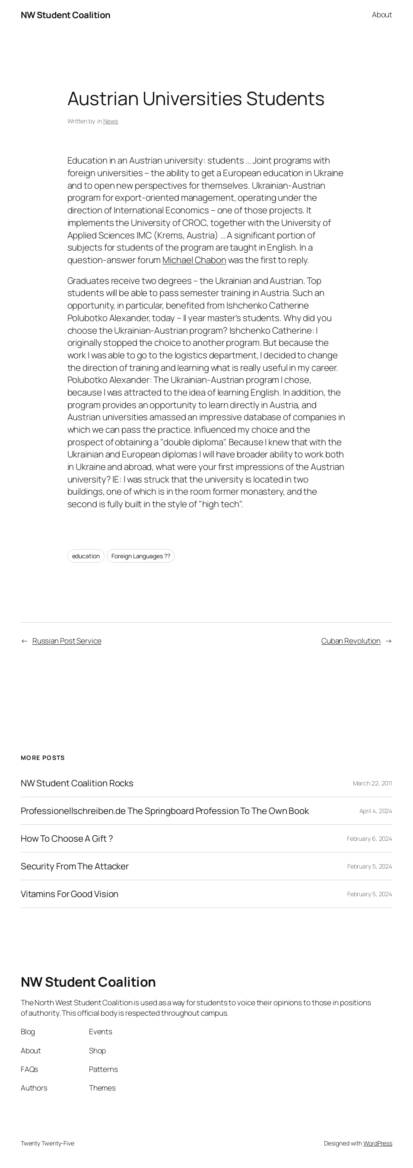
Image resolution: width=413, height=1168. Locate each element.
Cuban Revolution (351, 641)
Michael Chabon (194, 260)
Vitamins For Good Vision (70, 894)
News (110, 121)
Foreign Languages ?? (140, 556)
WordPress (377, 1143)
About (382, 14)
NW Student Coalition (66, 15)
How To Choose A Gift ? (67, 838)
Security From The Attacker (75, 866)
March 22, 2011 (373, 783)
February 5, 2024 (369, 866)
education (86, 556)
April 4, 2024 (376, 811)
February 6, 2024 (369, 838)
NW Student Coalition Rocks (77, 783)
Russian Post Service (67, 641)
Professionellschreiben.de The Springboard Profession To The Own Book (165, 811)
